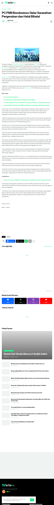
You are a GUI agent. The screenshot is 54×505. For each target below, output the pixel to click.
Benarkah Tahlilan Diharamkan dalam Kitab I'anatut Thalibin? (28, 385)
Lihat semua (48, 246)
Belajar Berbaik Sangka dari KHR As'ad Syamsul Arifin (26, 392)
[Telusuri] (51, 2)
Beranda (4, 9)
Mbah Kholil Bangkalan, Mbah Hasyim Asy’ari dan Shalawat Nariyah (30, 378)
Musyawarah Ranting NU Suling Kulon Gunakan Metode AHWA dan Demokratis (30, 399)
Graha (18, 68)
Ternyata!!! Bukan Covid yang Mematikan (23, 407)
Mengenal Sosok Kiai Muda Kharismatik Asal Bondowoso (28, 363)
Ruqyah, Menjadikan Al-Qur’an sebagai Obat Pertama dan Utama (30, 371)
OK (32, 500)
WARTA (9, 9)
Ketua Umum (5, 77)
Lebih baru (5, 291)
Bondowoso (5, 68)
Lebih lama (48, 291)
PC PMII (37, 64)
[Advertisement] (27, 35)
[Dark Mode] (48, 2)
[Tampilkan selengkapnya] (33, 241)
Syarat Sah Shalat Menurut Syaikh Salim (22, 421)
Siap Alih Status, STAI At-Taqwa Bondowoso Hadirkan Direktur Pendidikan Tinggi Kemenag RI (29, 414)
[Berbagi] (50, 21)
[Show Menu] (2, 2)
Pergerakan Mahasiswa (18, 64)
